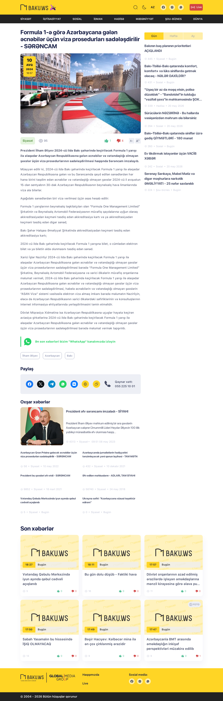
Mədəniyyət (145, 18)
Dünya (198, 18)
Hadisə (119, 18)
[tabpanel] (173, 117)
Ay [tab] (193, 36)
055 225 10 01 (125, 386)
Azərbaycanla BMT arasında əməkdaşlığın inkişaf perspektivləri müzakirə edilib (170, 644)
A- (131, 140)
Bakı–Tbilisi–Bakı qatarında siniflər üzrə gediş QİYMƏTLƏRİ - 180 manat (173, 135)
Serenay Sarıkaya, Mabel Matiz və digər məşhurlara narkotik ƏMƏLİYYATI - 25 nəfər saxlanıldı (169, 178)
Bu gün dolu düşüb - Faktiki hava (111, 574)
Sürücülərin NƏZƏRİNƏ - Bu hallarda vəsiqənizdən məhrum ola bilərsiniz (171, 115)
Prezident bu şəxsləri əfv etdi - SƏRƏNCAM (45, 475)
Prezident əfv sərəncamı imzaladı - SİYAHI (97, 411)
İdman (98, 18)
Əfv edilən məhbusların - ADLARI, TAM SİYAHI (108, 475)
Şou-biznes (173, 18)
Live (196, 7)
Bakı (69, 355)
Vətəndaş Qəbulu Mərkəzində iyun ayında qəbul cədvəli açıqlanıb (48, 500)
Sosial (77, 18)
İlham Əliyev (30, 355)
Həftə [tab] (173, 36)
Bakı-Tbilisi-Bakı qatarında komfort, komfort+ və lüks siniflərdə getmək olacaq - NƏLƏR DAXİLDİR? (170, 71)
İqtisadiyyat (52, 18)
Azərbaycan (52, 355)
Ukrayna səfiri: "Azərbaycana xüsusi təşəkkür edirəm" (108, 500)
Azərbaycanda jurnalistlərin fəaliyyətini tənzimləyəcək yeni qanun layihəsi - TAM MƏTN (109, 454)
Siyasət (25, 18)
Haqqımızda (90, 674)
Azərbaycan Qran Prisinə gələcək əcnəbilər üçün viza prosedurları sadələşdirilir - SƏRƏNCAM (48, 454)
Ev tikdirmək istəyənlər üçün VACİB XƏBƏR (170, 156)
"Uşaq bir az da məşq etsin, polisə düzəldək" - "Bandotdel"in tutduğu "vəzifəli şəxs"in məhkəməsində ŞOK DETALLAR (171, 95)
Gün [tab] (154, 36)
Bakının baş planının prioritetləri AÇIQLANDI (167, 48)
